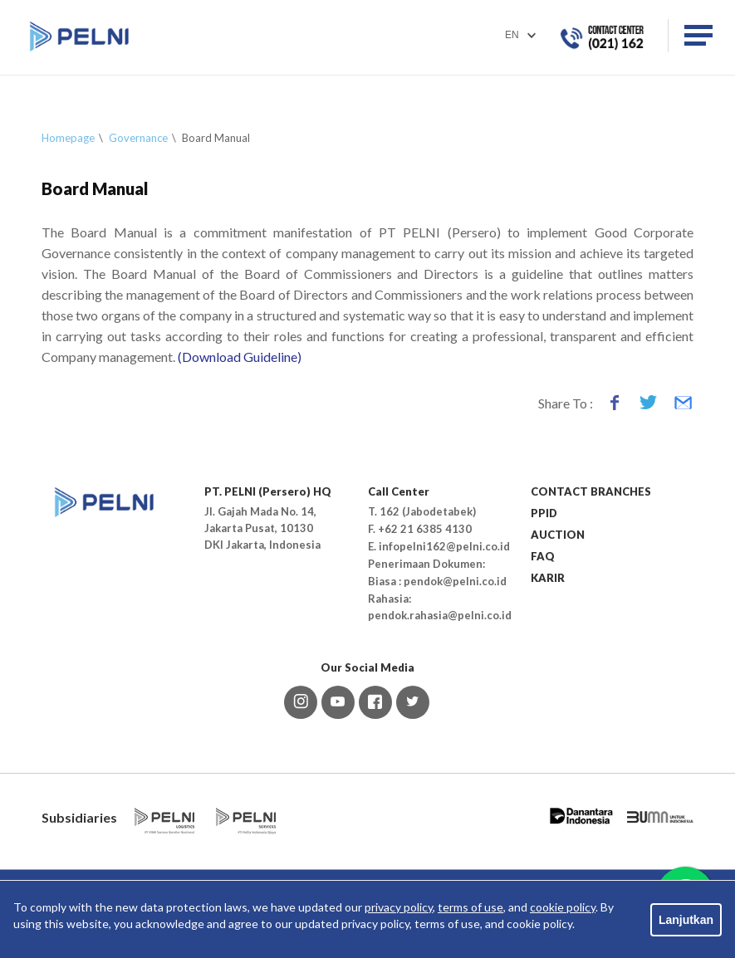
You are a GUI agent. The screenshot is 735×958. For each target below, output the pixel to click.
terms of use (470, 907)
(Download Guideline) (238, 356)
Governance (138, 137)
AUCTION (558, 534)
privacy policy (399, 907)
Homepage (68, 137)
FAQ (543, 556)
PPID (544, 513)
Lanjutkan (686, 919)
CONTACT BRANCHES (591, 491)
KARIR (548, 577)
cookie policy (562, 907)
